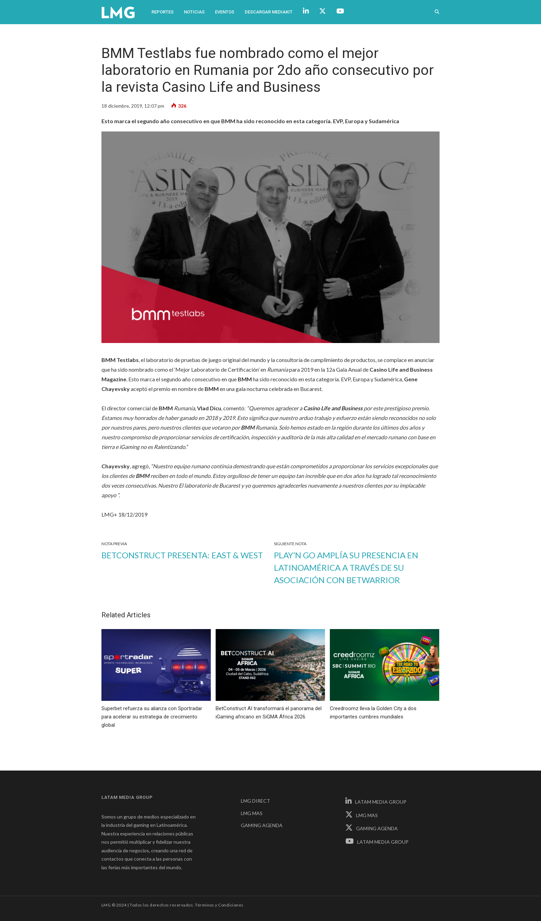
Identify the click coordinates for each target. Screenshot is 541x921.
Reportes (162, 11)
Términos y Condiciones (219, 905)
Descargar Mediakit (269, 11)
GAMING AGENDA (262, 825)
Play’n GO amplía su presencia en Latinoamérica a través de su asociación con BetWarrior (346, 567)
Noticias (194, 11)
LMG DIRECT (255, 801)
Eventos (224, 11)
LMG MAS (252, 813)
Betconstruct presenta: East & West (182, 555)
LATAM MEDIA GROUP (375, 802)
